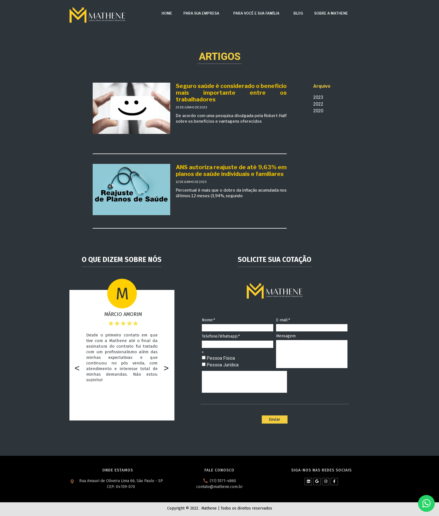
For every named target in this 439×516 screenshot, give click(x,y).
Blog (298, 13)
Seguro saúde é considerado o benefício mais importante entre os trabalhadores (231, 93)
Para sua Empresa (202, 13)
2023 (318, 97)
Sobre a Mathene (331, 13)
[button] (77, 369)
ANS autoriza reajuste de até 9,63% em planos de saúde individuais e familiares (231, 170)
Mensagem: (286, 336)
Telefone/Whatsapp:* (221, 336)
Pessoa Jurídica (223, 365)
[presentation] (244, 382)
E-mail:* (283, 320)
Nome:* (208, 320)
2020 (318, 110)
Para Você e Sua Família (257, 13)
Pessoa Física (221, 358)
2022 (318, 104)
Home (167, 13)
